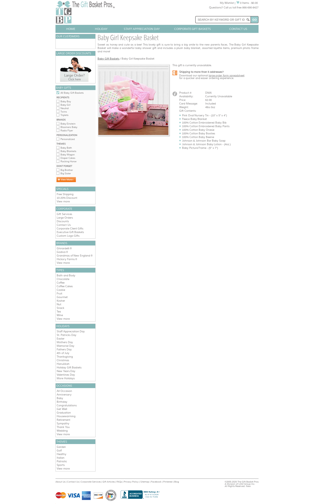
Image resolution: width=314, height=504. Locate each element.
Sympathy (63, 423)
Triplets (64, 115)
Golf (59, 450)
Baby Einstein (67, 123)
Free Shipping (65, 194)
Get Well (62, 409)
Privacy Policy (131, 482)
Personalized (67, 139)
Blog (176, 482)
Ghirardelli (63, 248)
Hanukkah (63, 363)
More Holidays (66, 378)
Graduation (64, 412)
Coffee (60, 282)
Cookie (61, 289)
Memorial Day (65, 345)
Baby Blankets (68, 151)
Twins (63, 111)
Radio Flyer (66, 130)
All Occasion (64, 390)
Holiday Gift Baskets (69, 367)
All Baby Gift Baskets (72, 92)
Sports (61, 464)
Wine (60, 315)
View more (63, 201)
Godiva (61, 252)
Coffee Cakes (65, 286)
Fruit (59, 293)
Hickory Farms (66, 259)
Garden (61, 446)
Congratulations (67, 405)
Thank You (63, 427)
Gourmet (62, 297)
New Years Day (66, 371)
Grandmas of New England (73, 255)
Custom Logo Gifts (68, 235)
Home (70, 28)
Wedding (62, 430)
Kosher (61, 300)
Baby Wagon (67, 154)
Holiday (101, 28)
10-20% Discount (67, 197)
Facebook (156, 482)
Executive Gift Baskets (70, 232)
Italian (60, 457)
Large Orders (65, 217)
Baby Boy (65, 101)
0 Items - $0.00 (247, 2)
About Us (60, 482)
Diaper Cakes (67, 158)
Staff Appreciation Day (142, 28)
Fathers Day (64, 349)
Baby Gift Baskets (108, 58)
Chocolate (63, 279)
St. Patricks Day (66, 335)
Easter (60, 338)
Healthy (61, 454)
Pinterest (167, 482)
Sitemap (144, 482)
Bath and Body (66, 275)
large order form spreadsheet (227, 75)
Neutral (64, 108)
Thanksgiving (65, 356)
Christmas (63, 360)
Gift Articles (109, 482)
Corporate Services (91, 482)
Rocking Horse (68, 161)
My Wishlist (227, 2)
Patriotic (62, 461)
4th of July (63, 353)
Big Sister (65, 173)
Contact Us (238, 28)
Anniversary (64, 394)
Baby (60, 398)
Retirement (63, 419)
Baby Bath (66, 147)
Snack (60, 307)
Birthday (62, 401)
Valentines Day (66, 374)
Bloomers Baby (68, 127)
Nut (59, 304)
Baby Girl (65, 104)
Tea (59, 311)
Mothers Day (65, 342)
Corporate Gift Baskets (192, 28)
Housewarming (66, 416)
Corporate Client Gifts (70, 228)
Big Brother (66, 170)
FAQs (119, 482)
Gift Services (64, 214)
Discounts (63, 221)
